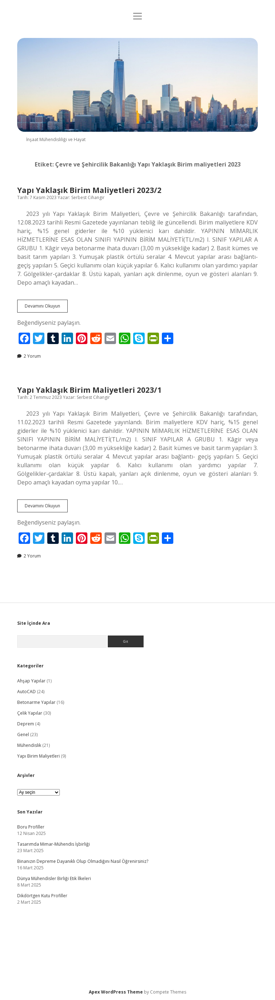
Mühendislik (29, 745)
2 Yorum (32, 356)
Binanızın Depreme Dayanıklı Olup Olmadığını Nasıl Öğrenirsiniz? (82, 861)
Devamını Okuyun (46, 308)
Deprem (25, 724)
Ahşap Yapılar (31, 681)
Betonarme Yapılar (36, 702)
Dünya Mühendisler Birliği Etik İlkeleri (54, 878)
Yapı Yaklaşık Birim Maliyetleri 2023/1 (89, 390)
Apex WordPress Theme (116, 992)
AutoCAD (26, 692)
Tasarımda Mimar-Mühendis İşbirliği (53, 844)
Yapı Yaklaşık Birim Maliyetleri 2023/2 (89, 190)
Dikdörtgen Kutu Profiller (42, 896)
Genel (23, 734)
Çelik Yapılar (29, 713)
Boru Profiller (30, 827)
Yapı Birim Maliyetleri (38, 756)
